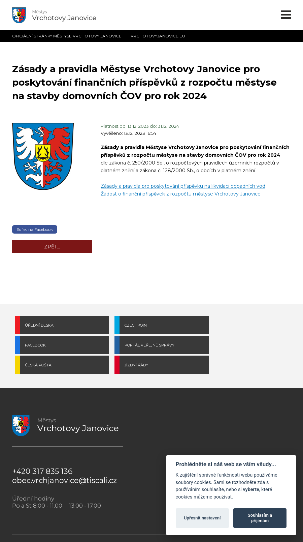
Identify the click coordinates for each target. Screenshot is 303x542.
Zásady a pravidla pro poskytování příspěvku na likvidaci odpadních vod (183, 186)
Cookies (141, 528)
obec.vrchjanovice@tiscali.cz (64, 460)
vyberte (251, 489)
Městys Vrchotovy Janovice (105, 528)
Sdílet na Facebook (35, 229)
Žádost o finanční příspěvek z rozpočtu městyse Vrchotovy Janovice (181, 194)
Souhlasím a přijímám (260, 518)
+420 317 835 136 (42, 451)
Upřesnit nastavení (202, 517)
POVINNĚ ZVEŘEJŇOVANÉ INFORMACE (218, 449)
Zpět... (52, 247)
